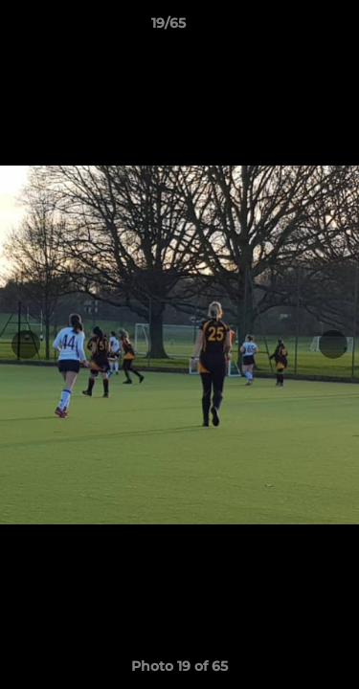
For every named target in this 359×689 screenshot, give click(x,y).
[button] (290, 27)
